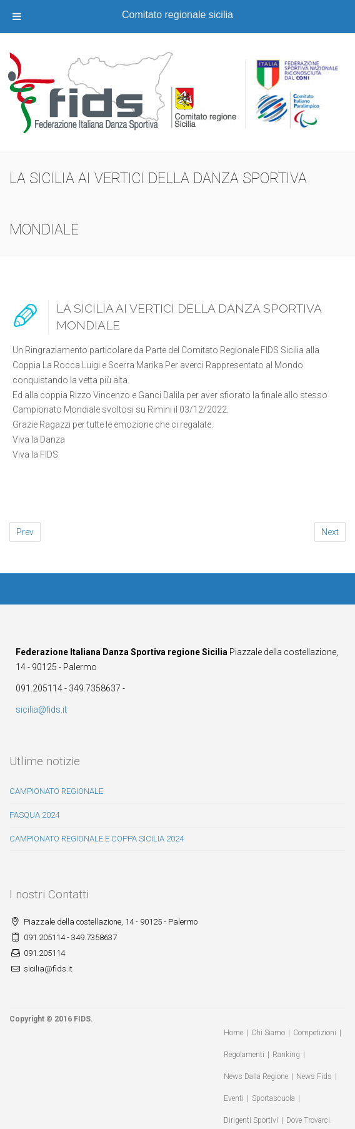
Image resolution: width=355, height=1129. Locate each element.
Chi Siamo (268, 1032)
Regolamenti (244, 1054)
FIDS (82, 1019)
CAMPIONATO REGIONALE (56, 791)
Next (330, 532)
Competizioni (314, 1032)
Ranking (286, 1054)
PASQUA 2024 (34, 815)
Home (233, 1032)
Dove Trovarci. (309, 1120)
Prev (25, 532)
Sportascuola (273, 1098)
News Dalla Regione (256, 1076)
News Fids (314, 1076)
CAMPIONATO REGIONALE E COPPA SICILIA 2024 (96, 838)
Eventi (234, 1098)
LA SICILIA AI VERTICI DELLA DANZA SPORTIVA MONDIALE (188, 316)
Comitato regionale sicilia (177, 14)
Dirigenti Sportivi (251, 1120)
